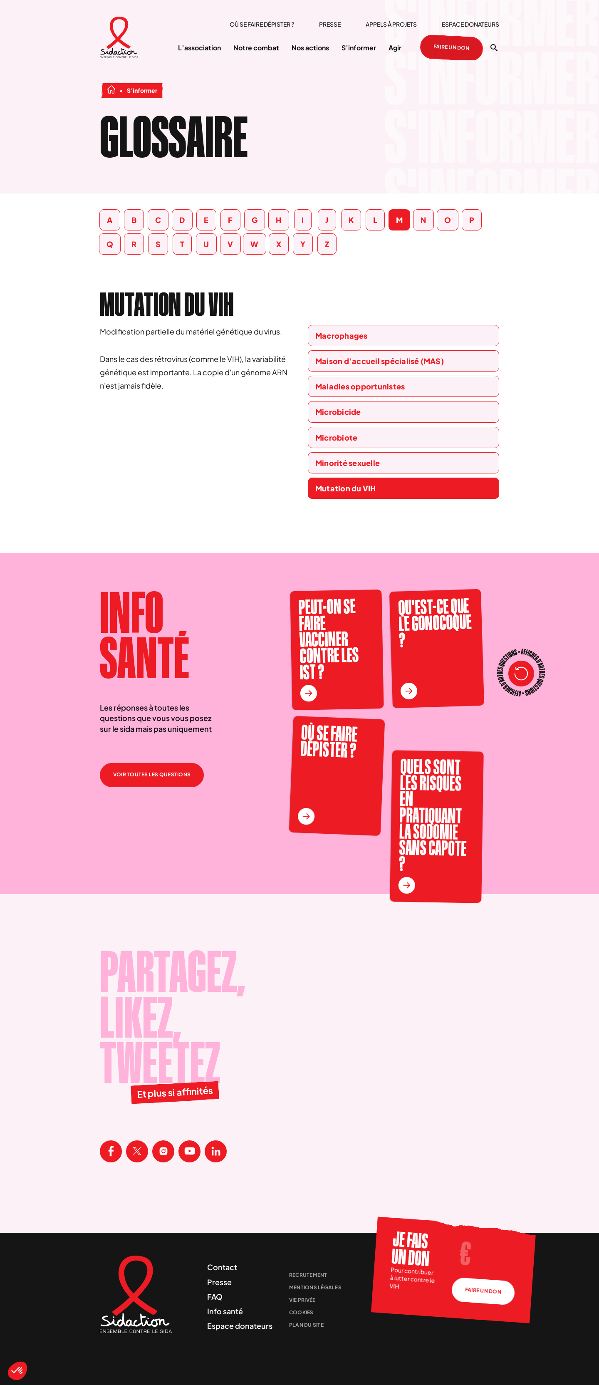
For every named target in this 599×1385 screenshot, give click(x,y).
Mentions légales (315, 1287)
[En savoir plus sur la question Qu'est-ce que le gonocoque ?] (408, 691)
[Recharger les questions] (521, 673)
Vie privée (302, 1300)
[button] (17, 1371)
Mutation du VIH (345, 488)
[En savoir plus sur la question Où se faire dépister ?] (306, 816)
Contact (222, 1267)
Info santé (225, 1311)
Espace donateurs (470, 24)
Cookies (301, 1312)
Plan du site (306, 1325)
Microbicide (338, 411)
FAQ (215, 1296)
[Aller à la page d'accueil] (119, 38)
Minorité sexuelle (347, 463)
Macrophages (341, 335)
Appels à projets (391, 24)
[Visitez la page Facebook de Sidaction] (111, 1151)
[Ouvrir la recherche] (494, 48)
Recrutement (308, 1275)
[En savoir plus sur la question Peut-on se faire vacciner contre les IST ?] (308, 693)
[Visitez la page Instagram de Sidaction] (163, 1151)
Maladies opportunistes (360, 386)
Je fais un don (410, 1249)
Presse (330, 24)
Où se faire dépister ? (262, 24)
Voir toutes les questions (152, 774)
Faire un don (452, 48)
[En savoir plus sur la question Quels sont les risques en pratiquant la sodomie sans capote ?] (406, 885)
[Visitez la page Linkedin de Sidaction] (216, 1151)
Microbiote (336, 437)
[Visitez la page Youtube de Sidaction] (189, 1151)
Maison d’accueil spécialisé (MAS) (379, 361)
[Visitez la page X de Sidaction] (137, 1151)
